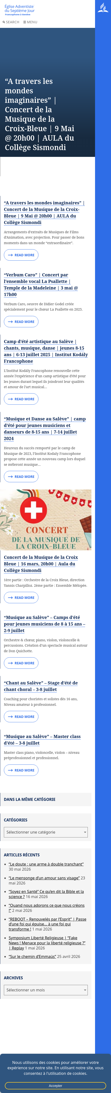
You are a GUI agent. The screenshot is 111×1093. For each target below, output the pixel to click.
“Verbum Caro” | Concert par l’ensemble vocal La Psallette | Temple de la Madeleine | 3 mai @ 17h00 (41, 284)
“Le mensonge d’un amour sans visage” (44, 878)
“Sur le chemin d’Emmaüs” (32, 956)
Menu (30, 22)
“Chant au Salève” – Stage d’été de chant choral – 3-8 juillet (41, 686)
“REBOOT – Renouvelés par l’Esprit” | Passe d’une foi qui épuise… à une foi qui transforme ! (47, 924)
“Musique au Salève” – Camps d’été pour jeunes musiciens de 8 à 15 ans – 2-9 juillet (44, 623)
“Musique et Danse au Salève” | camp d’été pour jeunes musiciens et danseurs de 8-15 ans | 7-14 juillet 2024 (45, 428)
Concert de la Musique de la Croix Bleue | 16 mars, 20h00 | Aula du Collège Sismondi (41, 563)
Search (11, 22)
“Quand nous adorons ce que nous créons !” (47, 908)
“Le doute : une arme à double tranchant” (46, 864)
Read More (21, 255)
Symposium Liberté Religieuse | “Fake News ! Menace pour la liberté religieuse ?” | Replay (47, 943)
